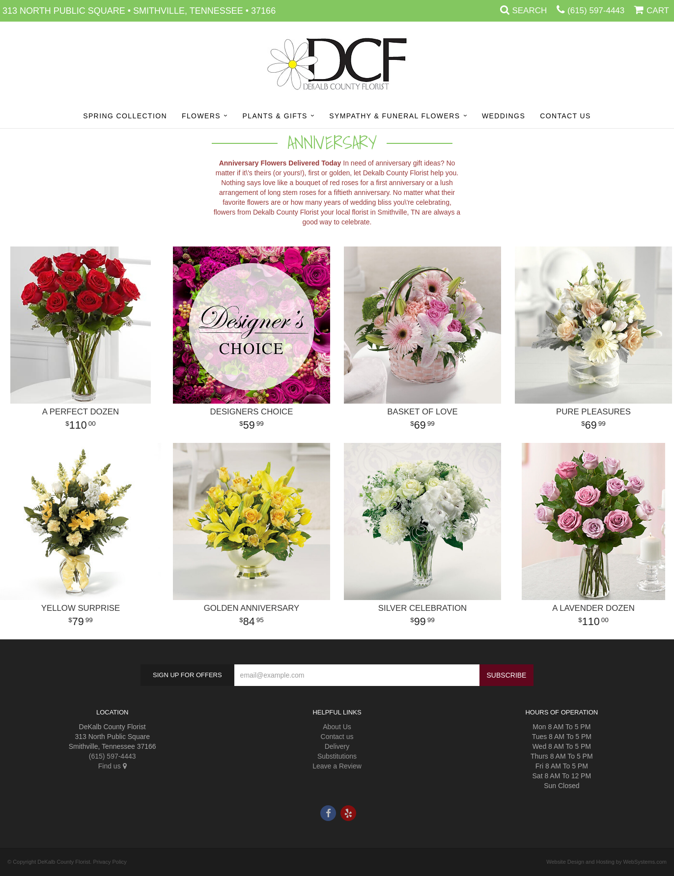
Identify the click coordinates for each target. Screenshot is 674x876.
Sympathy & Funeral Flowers (394, 116)
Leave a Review (337, 766)
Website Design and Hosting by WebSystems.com (606, 862)
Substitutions (337, 756)
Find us (112, 766)
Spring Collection (125, 116)
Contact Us (565, 116)
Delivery (337, 746)
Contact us (337, 736)
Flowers (201, 116)
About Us (337, 727)
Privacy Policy (109, 862)
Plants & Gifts (274, 116)
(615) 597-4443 (595, 10)
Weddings (503, 116)
